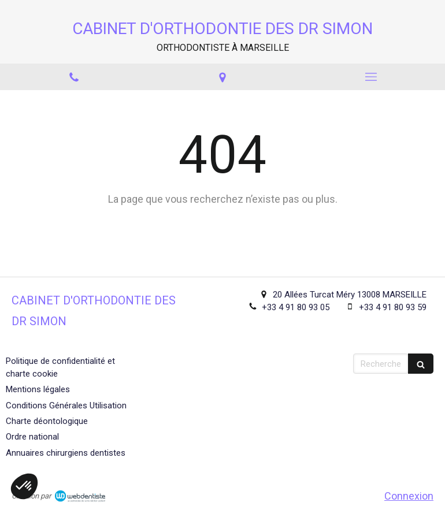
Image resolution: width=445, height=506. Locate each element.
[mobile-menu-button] (370, 76)
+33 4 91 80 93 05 (295, 307)
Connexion (408, 496)
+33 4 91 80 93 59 (393, 307)
